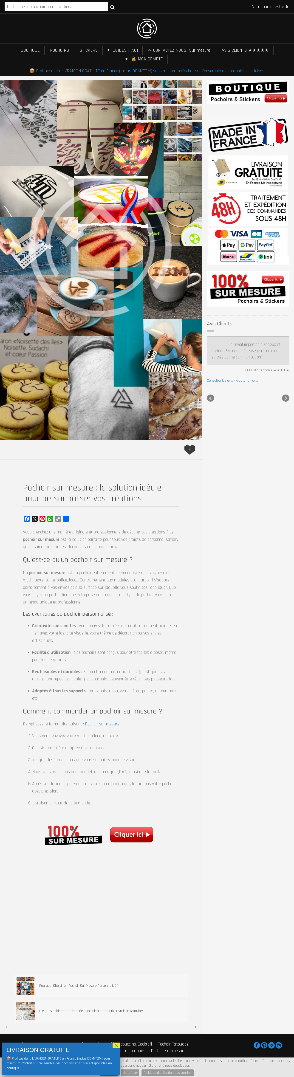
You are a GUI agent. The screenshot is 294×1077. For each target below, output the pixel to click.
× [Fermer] (116, 1045)
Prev (210, 398)
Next (285, 398)
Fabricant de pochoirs (126, 1051)
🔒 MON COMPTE (147, 59)
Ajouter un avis (247, 380)
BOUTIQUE (30, 50)
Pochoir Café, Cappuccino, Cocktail (122, 1044)
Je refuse (130, 1073)
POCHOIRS (59, 50)
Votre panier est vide (270, 7)
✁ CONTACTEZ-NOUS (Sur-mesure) (179, 50)
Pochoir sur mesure (102, 724)
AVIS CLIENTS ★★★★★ (245, 50)
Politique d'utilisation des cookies (167, 1073)
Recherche (112, 7)
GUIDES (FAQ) (125, 50)
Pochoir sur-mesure (168, 1051)
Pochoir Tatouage (173, 1044)
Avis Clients (219, 323)
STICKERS (88, 50)
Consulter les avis (220, 380)
